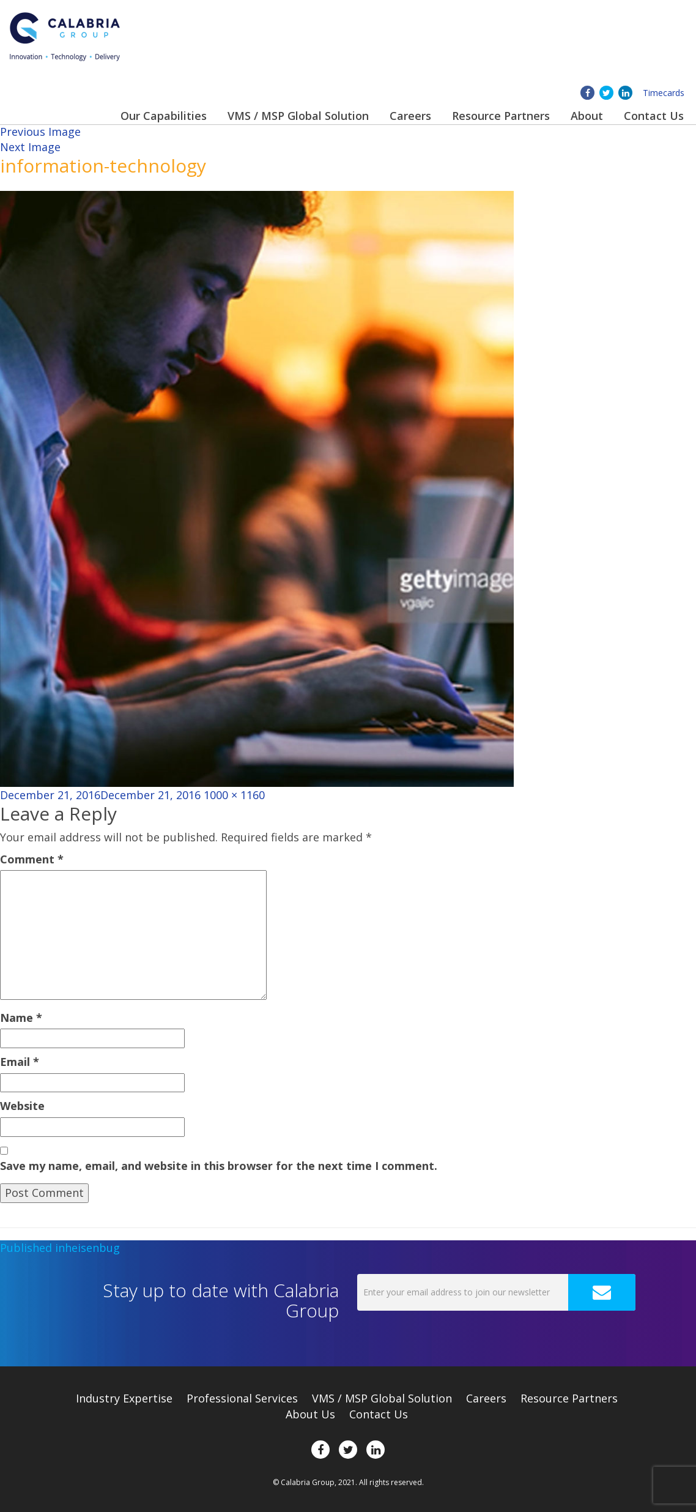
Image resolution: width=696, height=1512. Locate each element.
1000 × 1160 (234, 795)
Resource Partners (501, 115)
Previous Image (40, 131)
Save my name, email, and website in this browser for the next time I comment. (218, 1165)
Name (21, 1017)
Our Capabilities (163, 115)
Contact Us (654, 115)
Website (22, 1105)
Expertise (124, 1398)
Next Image (30, 147)
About (587, 115)
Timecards (663, 93)
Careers (410, 115)
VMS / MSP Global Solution (298, 115)
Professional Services (242, 1398)
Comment (32, 859)
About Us (310, 1414)
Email (19, 1061)
